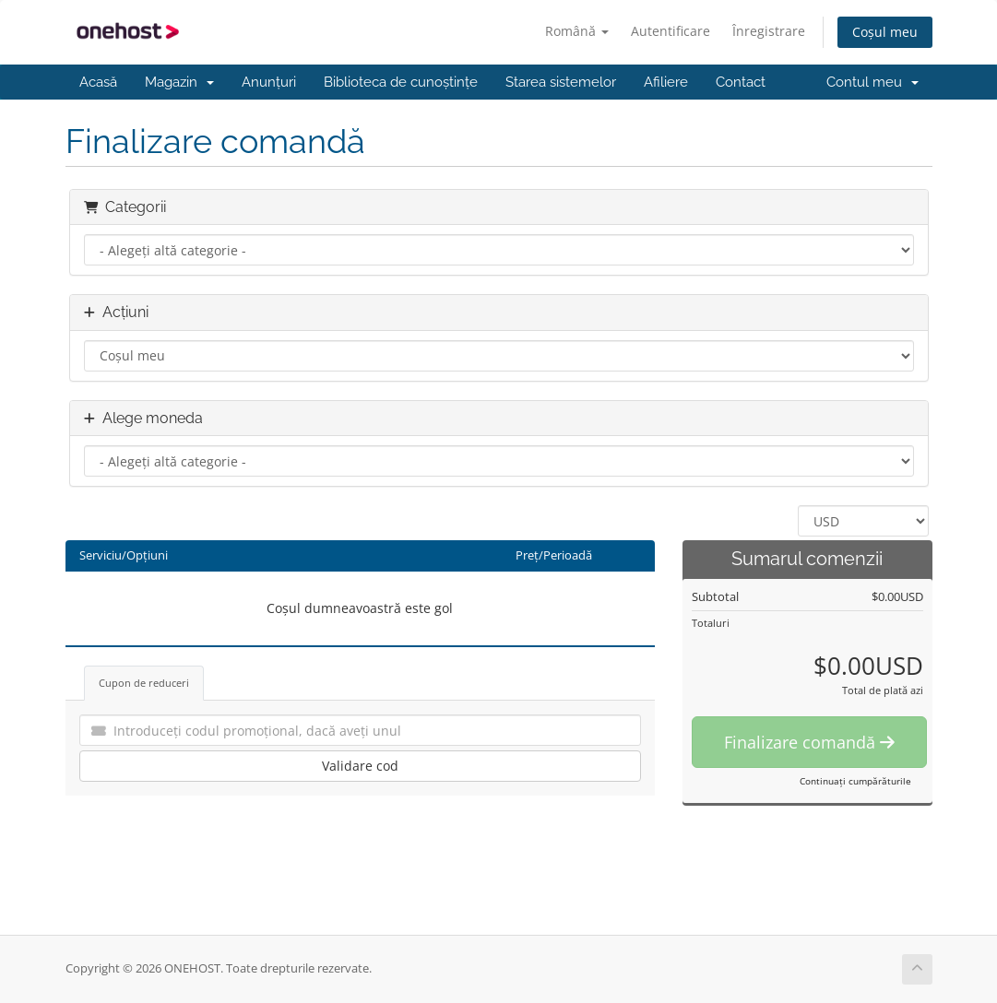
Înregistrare (768, 31)
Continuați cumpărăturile (855, 780)
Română (577, 31)
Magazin (179, 82)
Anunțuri (269, 82)
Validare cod (360, 765)
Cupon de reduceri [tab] (144, 683)
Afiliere (666, 82)
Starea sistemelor (560, 82)
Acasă (98, 82)
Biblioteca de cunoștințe (401, 82)
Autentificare (670, 31)
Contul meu (872, 82)
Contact (741, 82)
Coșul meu (885, 32)
